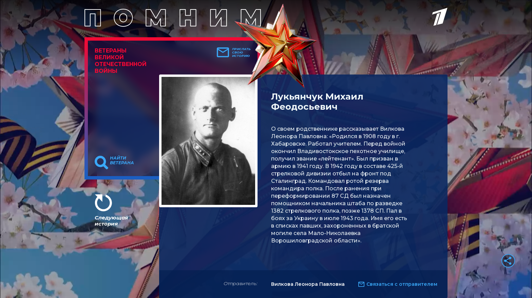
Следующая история (111, 220)
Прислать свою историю (241, 52)
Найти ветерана (122, 160)
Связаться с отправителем (401, 284)
